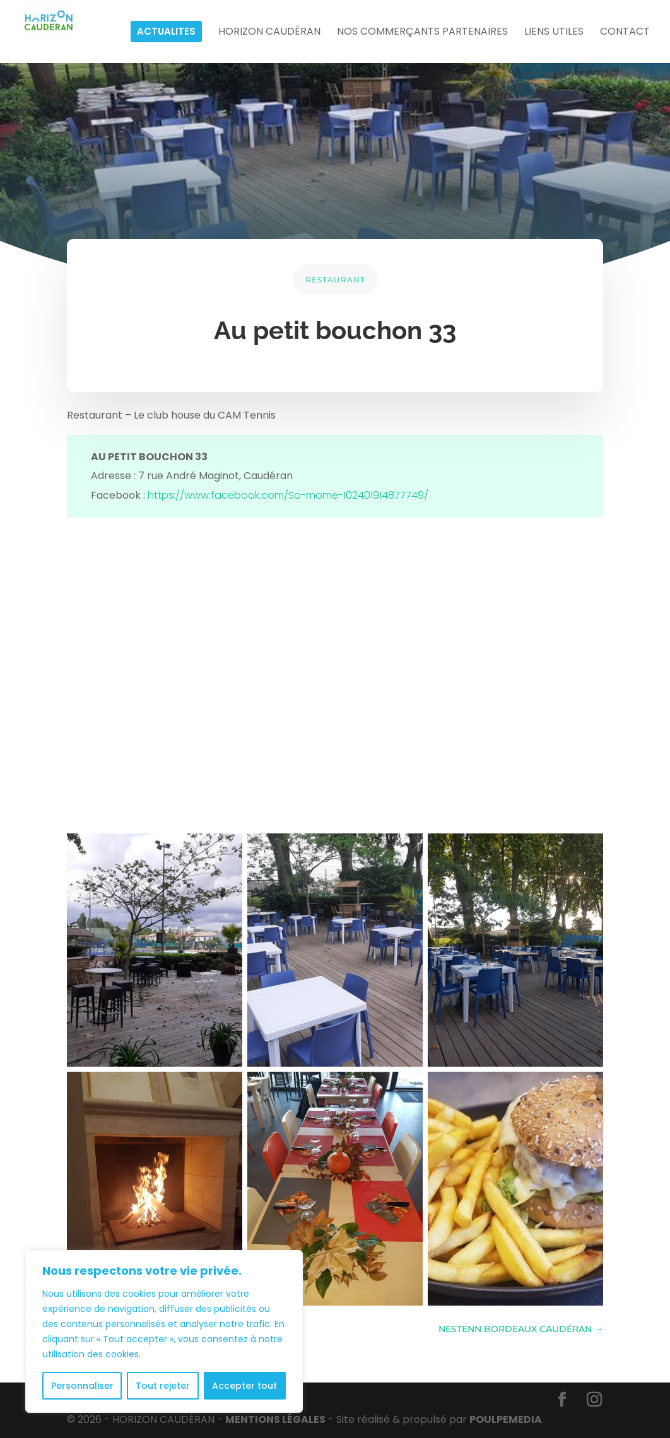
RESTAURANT (335, 279)
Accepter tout (244, 1385)
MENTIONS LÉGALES (275, 1419)
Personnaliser (82, 1385)
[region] (164, 1331)
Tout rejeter (163, 1385)
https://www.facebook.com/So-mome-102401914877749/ (288, 495)
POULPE (505, 1419)
